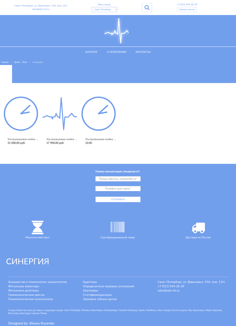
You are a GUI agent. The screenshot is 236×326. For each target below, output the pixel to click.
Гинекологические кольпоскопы (30, 299)
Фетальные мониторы (23, 286)
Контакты (143, 52)
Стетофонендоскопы (97, 294)
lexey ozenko (41, 323)
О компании (116, 52)
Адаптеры (90, 282)
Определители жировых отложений (108, 286)
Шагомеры (90, 290)
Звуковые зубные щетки (100, 299)
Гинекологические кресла (26, 294)
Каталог (91, 52)
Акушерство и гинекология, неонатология (37, 282)
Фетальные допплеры (23, 290)
